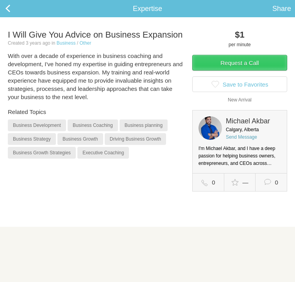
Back (15, 8)
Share (281, 9)
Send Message (241, 137)
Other (85, 43)
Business (66, 43)
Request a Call (239, 63)
